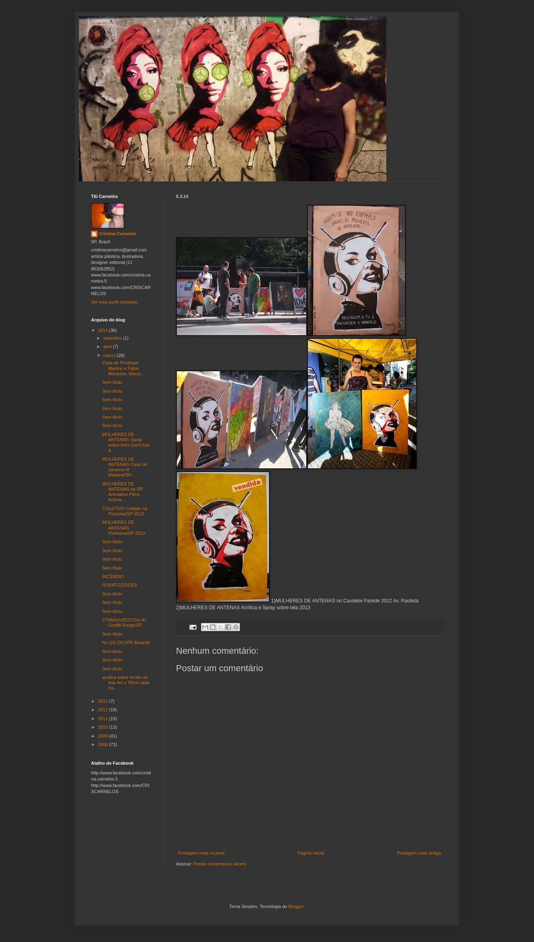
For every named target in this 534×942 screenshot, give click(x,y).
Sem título (112, 382)
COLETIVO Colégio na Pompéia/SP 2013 (124, 511)
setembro (113, 338)
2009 (103, 736)
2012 (103, 709)
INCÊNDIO (113, 576)
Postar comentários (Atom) (219, 863)
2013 (103, 701)
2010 (103, 727)
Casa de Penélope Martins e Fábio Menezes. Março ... (124, 368)
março (110, 355)
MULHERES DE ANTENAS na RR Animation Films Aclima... (122, 491)
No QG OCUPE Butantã (125, 642)
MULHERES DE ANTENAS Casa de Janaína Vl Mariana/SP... (124, 467)
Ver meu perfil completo (114, 302)
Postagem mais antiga (419, 853)
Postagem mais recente (201, 853)
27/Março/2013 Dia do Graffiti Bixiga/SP (124, 622)
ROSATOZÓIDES (119, 585)
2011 (103, 718)
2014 (103, 330)
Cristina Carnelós (117, 233)
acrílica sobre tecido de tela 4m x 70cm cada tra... (125, 682)
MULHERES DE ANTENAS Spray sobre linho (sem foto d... (126, 442)
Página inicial (311, 853)
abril (108, 346)
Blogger (295, 906)
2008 (103, 744)
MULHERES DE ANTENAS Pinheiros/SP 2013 (123, 527)
